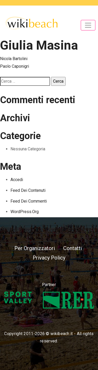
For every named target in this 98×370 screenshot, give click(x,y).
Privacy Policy (49, 258)
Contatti (72, 248)
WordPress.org (24, 211)
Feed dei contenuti (27, 190)
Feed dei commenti (28, 201)
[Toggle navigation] (88, 25)
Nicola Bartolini (13, 58)
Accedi (16, 179)
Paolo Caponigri (14, 66)
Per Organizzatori (34, 248)
